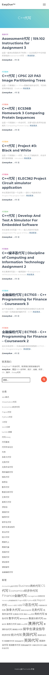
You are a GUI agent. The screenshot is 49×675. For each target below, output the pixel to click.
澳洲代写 (5, 512)
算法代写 (5, 532)
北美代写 (5, 462)
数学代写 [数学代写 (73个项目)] (14, 618)
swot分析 (6, 427)
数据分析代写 (7, 492)
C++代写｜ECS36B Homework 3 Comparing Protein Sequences (23, 113)
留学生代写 (6, 522)
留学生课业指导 (8, 527)
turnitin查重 (7, 432)
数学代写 (5, 487)
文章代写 (5, 497)
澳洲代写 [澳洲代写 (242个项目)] (35, 623)
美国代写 (5, 34)
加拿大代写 (6, 457)
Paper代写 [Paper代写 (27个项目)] (22, 600)
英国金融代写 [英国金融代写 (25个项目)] (26, 645)
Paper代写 (6, 412)
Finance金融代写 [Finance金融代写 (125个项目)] (14, 595)
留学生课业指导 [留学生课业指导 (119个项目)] (34, 629)
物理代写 (5, 517)
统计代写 (5, 537)
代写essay (6, 437)
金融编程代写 (7, 572)
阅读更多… (31, 55)
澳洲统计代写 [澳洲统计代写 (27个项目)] (17, 629)
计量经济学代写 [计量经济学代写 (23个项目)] (37, 645)
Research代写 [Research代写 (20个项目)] (12, 605)
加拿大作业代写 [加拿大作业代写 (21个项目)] (26, 610)
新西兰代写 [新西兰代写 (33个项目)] (12, 624)
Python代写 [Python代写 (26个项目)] (31, 600)
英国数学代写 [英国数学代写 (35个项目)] (15, 645)
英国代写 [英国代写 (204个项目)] (31, 640)
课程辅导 (5, 567)
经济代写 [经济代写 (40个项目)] (6, 635)
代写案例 (5, 72)
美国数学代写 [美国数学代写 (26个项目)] (9, 641)
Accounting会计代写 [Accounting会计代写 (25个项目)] (10, 586)
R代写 (4, 422)
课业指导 (5, 562)
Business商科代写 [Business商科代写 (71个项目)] (29, 585)
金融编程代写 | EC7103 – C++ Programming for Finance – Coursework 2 (24, 336)
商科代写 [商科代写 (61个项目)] (39, 613)
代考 (4, 452)
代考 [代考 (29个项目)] (4, 610)
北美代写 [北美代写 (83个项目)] (37, 609)
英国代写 (5, 557)
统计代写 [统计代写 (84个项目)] (16, 634)
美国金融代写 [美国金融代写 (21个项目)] (19, 641)
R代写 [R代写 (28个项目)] (19, 605)
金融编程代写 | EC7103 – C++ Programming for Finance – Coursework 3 (24, 299)
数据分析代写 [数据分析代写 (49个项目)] (36, 618)
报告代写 (5, 477)
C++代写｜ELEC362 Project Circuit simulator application (24, 183)
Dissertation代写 (9, 402)
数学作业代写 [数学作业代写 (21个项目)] (24, 619)
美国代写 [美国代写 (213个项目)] (29, 634)
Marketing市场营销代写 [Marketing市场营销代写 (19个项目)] (10, 600)
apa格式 (5, 397)
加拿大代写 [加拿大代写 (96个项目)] (13, 609)
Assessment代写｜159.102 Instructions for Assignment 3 (23, 43)
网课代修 (5, 547)
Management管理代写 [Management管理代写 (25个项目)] (36, 596)
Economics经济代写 (11, 407)
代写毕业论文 (7, 447)
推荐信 (4, 482)
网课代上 (5, 542)
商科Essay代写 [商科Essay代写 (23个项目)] (29, 614)
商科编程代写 (7, 472)
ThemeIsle (26, 669)
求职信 (4, 507)
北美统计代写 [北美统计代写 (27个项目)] (18, 614)
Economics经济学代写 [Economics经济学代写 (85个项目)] (23, 590)
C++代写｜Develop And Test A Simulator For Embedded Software (21, 220)
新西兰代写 (6, 502)
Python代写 (7, 417)
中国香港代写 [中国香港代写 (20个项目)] (42, 605)
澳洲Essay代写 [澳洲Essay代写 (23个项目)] (22, 624)
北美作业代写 (7, 467)
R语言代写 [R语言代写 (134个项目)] (30, 605)
